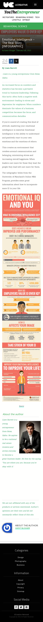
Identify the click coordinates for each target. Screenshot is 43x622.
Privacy (20, 587)
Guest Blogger (9, 50)
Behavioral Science (24, 17)
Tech (37, 17)
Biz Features (8, 17)
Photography (20, 561)
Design (21, 557)
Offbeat (26, 20)
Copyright (20, 583)
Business (21, 565)
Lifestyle (16, 20)
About (20, 580)
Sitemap (20, 591)
